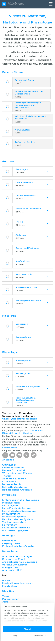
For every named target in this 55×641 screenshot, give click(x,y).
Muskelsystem (11, 503)
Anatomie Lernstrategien (17, 556)
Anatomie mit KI (12, 570)
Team (5, 596)
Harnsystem (9, 525)
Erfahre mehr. (36, 430)
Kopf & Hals (9, 481)
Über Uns (8, 591)
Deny (15, 636)
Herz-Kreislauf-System (16, 508)
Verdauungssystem (14, 522)
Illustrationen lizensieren (17, 583)
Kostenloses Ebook (14, 559)
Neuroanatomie (11, 484)
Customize (40, 636)
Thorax (6, 476)
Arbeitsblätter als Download (19, 562)
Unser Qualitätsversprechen (19, 419)
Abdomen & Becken (14, 479)
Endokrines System (14, 516)
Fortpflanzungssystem (16, 530)
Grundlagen (9, 465)
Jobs (5, 602)
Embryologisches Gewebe (18, 546)
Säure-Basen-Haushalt (16, 528)
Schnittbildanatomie (14, 487)
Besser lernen (10, 551)
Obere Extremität (13, 467)
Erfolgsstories (11, 567)
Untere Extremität (13, 470)
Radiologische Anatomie (17, 490)
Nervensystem (11, 505)
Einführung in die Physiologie (20, 500)
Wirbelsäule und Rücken (17, 473)
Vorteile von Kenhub (15, 565)
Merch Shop (9, 586)
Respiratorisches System (17, 519)
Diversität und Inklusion (17, 433)
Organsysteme (11, 543)
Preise (6, 580)
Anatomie (8, 460)
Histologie (8, 535)
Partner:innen (10, 599)
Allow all (27, 629)
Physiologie (9, 495)
